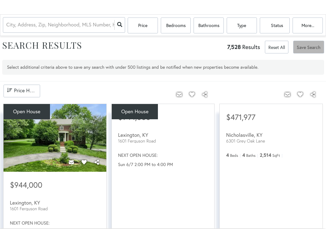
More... (307, 25)
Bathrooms (208, 25)
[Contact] (71, 162)
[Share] (96, 162)
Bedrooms (176, 25)
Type (241, 25)
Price (142, 25)
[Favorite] (84, 162)
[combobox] (7, 25)
